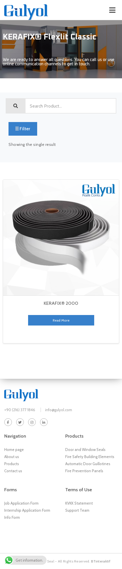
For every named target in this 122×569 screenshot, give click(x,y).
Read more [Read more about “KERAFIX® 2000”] (61, 320)
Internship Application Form (27, 510)
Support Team (77, 510)
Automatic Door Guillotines (87, 463)
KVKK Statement (79, 503)
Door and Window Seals (85, 449)
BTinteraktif (100, 561)
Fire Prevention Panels (84, 471)
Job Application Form (21, 503)
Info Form (12, 517)
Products (11, 463)
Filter (23, 128)
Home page (14, 449)
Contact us (13, 471)
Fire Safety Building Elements (89, 456)
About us (11, 456)
